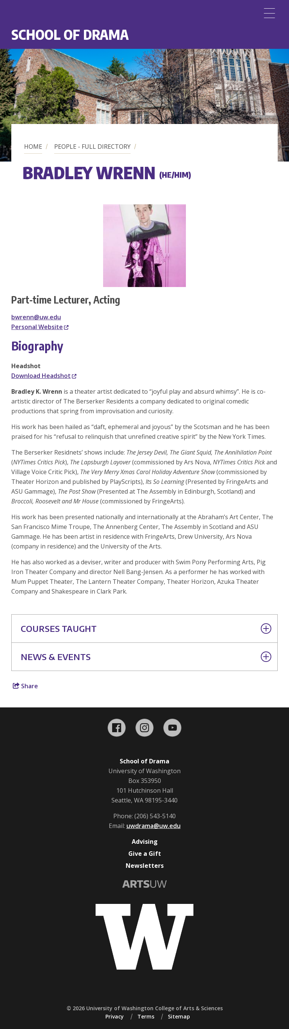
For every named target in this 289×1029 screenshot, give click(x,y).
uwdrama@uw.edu (153, 826)
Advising (145, 841)
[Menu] (269, 13)
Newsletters (145, 865)
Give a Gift (144, 853)
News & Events (146, 656)
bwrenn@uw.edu (36, 317)
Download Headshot (43, 376)
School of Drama (70, 34)
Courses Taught (146, 628)
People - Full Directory (92, 146)
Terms (145, 1016)
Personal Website (39, 327)
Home (33, 146)
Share (25, 686)
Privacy (114, 1016)
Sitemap (179, 1016)
